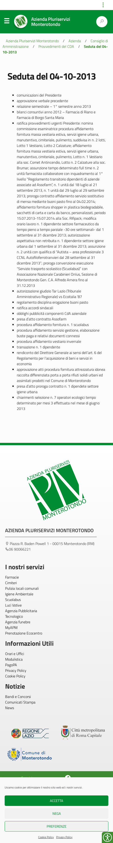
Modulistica (14, 659)
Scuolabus (13, 599)
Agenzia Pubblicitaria (21, 611)
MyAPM (11, 627)
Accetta (56, 800)
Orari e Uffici (14, 653)
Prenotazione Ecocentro (23, 633)
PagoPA (11, 665)
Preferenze (56, 826)
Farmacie (12, 577)
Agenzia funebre (17, 622)
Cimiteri (11, 583)
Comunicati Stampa (20, 702)
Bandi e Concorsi (18, 696)
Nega (56, 813)
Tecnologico (14, 616)
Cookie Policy (46, 837)
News (9, 708)
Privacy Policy (64, 837)
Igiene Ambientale (19, 594)
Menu (6, 22)
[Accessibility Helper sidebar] (107, 837)
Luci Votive (13, 605)
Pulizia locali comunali (22, 588)
